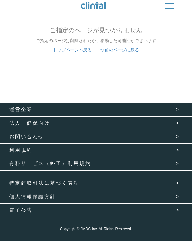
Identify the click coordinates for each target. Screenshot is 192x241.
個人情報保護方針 (32, 196)
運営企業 (21, 109)
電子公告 (21, 210)
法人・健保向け (29, 123)
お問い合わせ (26, 136)
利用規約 (21, 150)
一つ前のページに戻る (117, 49)
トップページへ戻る (72, 49)
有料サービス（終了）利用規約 (50, 163)
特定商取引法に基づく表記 (44, 183)
